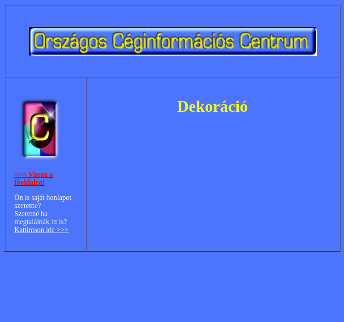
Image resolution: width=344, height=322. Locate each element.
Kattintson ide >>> (41, 229)
